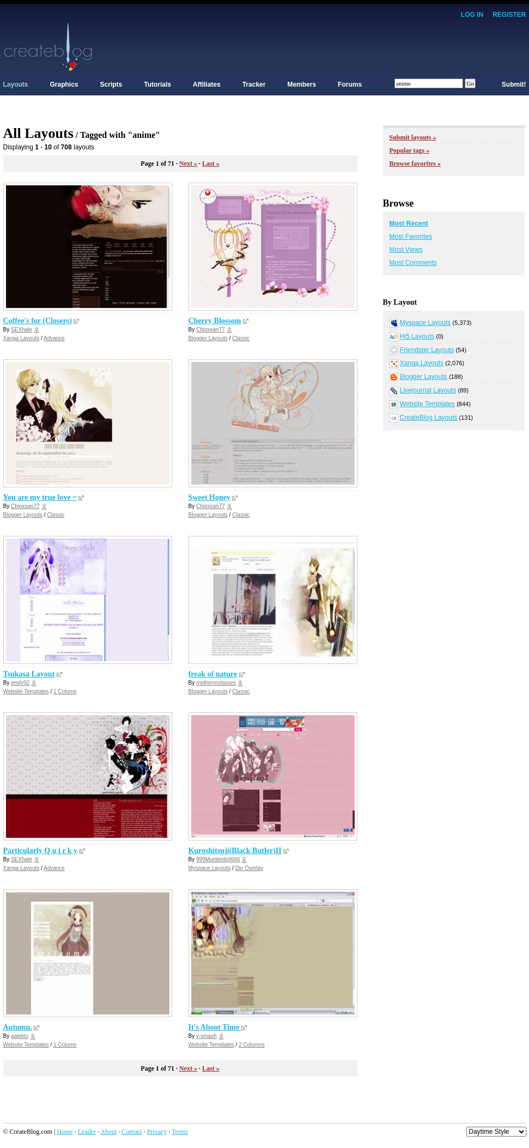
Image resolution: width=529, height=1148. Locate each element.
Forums (350, 84)
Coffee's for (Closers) (37, 321)
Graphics (64, 84)
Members (301, 84)
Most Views (406, 249)
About (108, 1131)
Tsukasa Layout (29, 674)
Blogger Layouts (208, 338)
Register (509, 15)
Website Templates (26, 691)
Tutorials (157, 84)
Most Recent (409, 223)
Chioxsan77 (210, 330)
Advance (54, 338)
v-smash (206, 1036)
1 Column (65, 691)
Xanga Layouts (21, 338)
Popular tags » (410, 150)
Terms (180, 1131)
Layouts (15, 84)
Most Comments (413, 263)
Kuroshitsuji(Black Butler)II (235, 851)
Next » (188, 163)
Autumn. (17, 1027)
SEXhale (21, 330)
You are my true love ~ (40, 497)
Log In (472, 15)
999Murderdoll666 (218, 859)
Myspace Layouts (210, 868)
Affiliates (207, 84)
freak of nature (213, 674)
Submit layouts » (413, 137)
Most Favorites (411, 236)
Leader (87, 1131)
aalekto (19, 1036)
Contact (131, 1131)
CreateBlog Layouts (428, 417)
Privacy (157, 1131)
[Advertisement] (328, 46)
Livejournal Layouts (428, 390)
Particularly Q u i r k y (40, 851)
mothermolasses (216, 683)
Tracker (254, 84)
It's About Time (215, 1027)
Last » (211, 163)
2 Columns (252, 1045)
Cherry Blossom (215, 321)
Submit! (514, 84)
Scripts (111, 84)
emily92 (20, 683)
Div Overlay (249, 868)
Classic (241, 338)
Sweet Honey (209, 497)
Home (64, 1131)
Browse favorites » (415, 163)
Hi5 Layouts (417, 336)
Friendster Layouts (427, 350)
